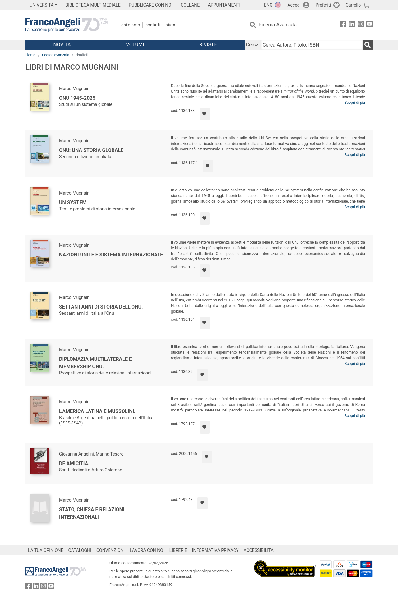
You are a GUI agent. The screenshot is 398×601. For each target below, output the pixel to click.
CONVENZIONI (110, 550)
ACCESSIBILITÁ (259, 550)
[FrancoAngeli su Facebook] (343, 25)
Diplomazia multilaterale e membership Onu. (95, 362)
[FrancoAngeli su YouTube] (369, 25)
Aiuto (170, 24)
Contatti (152, 24)
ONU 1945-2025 (77, 98)
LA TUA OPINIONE (45, 550)
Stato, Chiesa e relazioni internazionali (91, 513)
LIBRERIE (178, 550)
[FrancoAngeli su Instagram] (361, 25)
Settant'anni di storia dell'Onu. (101, 307)
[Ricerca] (368, 45)
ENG (268, 4)
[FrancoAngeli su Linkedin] (352, 25)
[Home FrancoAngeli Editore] (66, 25)
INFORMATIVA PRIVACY (215, 550)
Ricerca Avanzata (278, 25)
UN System (72, 202)
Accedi (294, 4)
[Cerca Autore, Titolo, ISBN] (312, 45)
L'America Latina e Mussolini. (97, 411)
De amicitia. (74, 463)
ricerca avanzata (55, 55)
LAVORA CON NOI (147, 550)
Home (30, 55)
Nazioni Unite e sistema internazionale (111, 255)
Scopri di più (355, 102)
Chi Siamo (130, 24)
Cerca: (253, 45)
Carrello (353, 4)
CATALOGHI (79, 550)
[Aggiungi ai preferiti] (205, 114)
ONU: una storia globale (91, 150)
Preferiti (323, 4)
